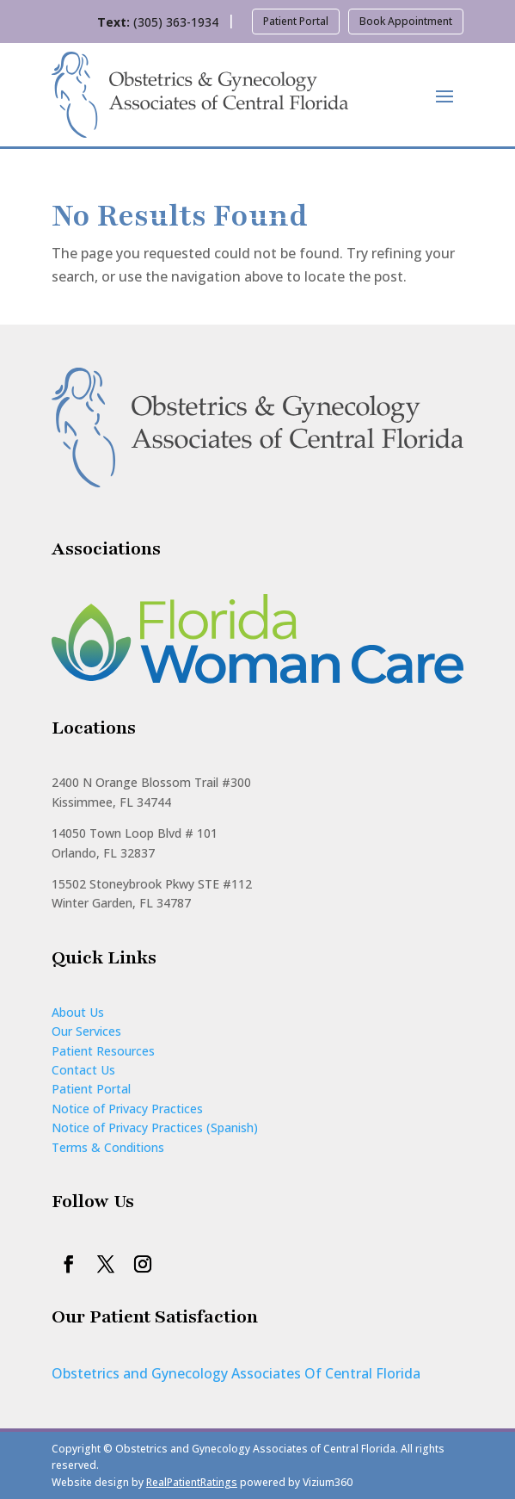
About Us (78, 1012)
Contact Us (83, 1070)
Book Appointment (405, 21)
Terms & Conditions (108, 1147)
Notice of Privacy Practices (127, 1108)
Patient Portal (295, 21)
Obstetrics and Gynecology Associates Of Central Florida (236, 1373)
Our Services (86, 1031)
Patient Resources (103, 1051)
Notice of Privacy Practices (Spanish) (155, 1127)
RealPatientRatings (191, 1482)
